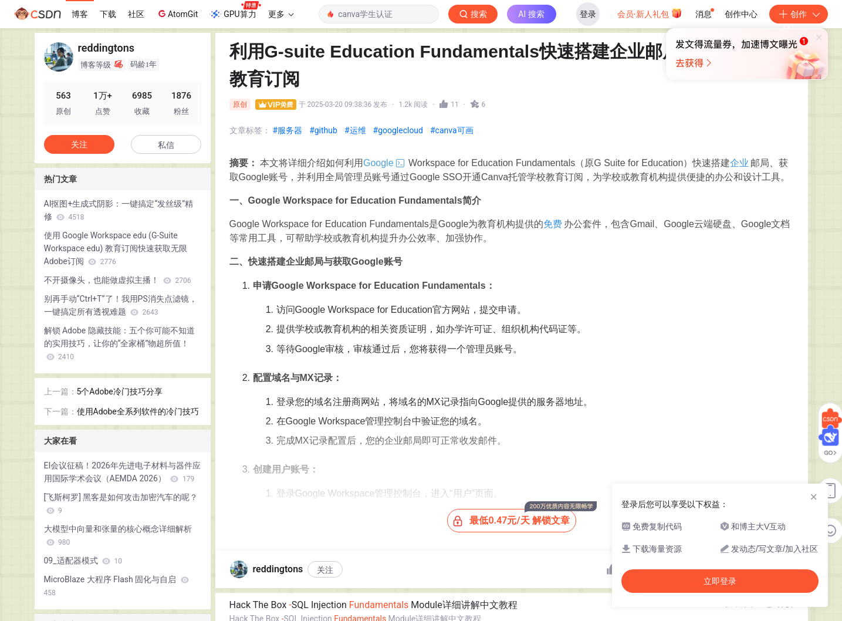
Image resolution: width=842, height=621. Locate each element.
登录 (588, 14)
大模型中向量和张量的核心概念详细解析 (118, 535)
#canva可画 (452, 130)
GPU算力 (235, 10)
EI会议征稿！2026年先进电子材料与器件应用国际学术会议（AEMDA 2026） (122, 472)
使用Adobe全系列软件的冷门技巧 (138, 411)
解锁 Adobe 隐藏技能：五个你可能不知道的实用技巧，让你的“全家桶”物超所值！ (119, 343)
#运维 (355, 130)
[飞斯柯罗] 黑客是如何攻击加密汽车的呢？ (121, 503)
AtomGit (177, 13)
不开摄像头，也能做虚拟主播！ (117, 280)
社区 (136, 14)
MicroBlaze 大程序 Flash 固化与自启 (116, 586)
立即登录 (720, 581)
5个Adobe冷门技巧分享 (120, 391)
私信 (166, 145)
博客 (80, 14)
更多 (281, 14)
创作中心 (741, 14)
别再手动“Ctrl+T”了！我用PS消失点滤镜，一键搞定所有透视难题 (120, 305)
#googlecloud (398, 130)
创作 (798, 14)
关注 (325, 570)
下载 (108, 14)
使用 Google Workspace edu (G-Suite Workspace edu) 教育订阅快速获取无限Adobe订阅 (115, 248)
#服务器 (288, 130)
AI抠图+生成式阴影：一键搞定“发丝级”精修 (119, 210)
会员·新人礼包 (649, 13)
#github (323, 130)
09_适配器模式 (83, 560)
